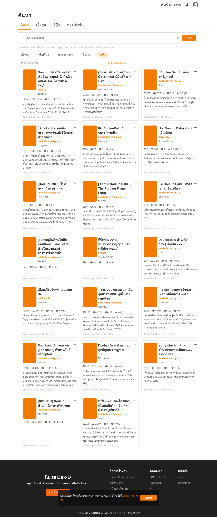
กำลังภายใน (164, 136)
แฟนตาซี (42, 85)
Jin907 (162, 359)
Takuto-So (42, 359)
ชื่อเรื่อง (42, 54)
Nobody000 (164, 299)
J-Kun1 (101, 414)
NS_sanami (103, 354)
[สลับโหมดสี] (186, 4)
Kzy (160, 85)
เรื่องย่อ (81, 54)
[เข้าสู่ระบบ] (195, 4)
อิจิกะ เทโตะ (164, 195)
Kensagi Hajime (166, 141)
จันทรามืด (42, 89)
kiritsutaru (103, 303)
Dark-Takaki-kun (105, 89)
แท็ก (97, 54)
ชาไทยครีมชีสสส (105, 253)
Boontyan (102, 141)
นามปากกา (62, 54)
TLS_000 (102, 195)
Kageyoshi (42, 410)
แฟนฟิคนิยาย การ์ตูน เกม (109, 85)
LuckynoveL (43, 145)
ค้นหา (189, 38)
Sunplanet (42, 299)
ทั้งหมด (25, 54)
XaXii (161, 249)
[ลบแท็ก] (43, 38)
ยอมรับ (148, 499)
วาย (100, 350)
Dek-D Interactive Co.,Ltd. (96, 513)
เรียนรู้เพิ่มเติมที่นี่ (119, 499)
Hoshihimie (43, 195)
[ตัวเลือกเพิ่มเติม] (75, 71)
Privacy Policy (133, 513)
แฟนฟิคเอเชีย (44, 294)
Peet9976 (42, 258)
